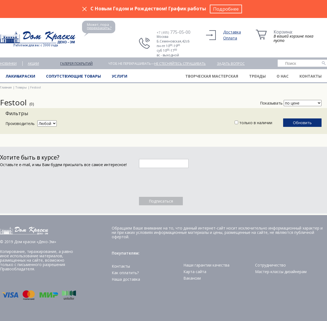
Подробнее (226, 9)
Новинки (8, 63)
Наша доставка (126, 279)
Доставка (232, 32)
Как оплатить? (125, 272)
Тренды (257, 76)
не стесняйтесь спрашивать (180, 63)
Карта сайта (194, 271)
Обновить (302, 122)
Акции (33, 63)
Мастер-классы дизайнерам (281, 271)
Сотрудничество (270, 265)
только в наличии (253, 122)
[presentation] (180, 182)
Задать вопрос (231, 63)
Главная (6, 87)
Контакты (310, 76)
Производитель (20, 123)
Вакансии (192, 278)
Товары (21, 87)
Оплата (230, 38)
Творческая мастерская (211, 76)
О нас (283, 76)
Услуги (119, 76)
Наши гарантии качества (206, 265)
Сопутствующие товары (73, 76)
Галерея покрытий (76, 63)
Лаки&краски (20, 76)
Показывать (271, 103)
